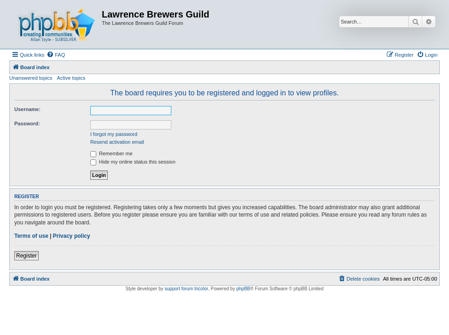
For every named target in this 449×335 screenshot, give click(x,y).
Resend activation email (117, 142)
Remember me (111, 153)
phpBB (243, 288)
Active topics (71, 78)
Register (26, 256)
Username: (27, 109)
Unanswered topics (30, 78)
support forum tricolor (186, 288)
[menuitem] (56, 54)
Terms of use (31, 236)
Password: (27, 123)
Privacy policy (71, 236)
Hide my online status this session (132, 162)
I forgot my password (113, 134)
